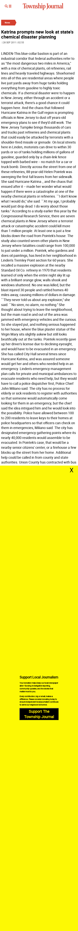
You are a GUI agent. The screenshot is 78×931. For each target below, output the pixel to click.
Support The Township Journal (39, 714)
